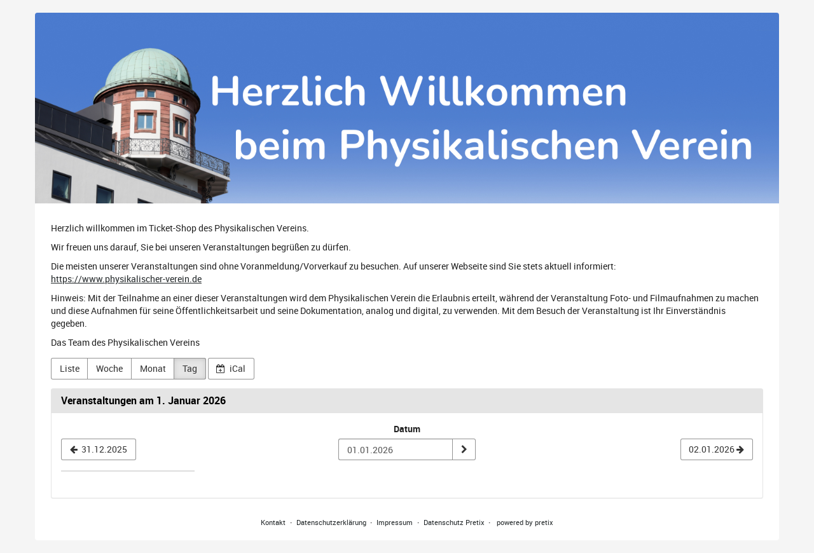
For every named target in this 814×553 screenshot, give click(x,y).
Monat (153, 368)
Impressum (394, 522)
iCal (230, 368)
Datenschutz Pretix (454, 522)
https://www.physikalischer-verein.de (126, 279)
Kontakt (273, 522)
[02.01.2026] (716, 449)
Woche (109, 368)
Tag (190, 368)
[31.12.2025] (98, 449)
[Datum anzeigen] (463, 449)
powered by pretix (525, 522)
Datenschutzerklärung (331, 522)
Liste (69, 368)
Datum (407, 429)
